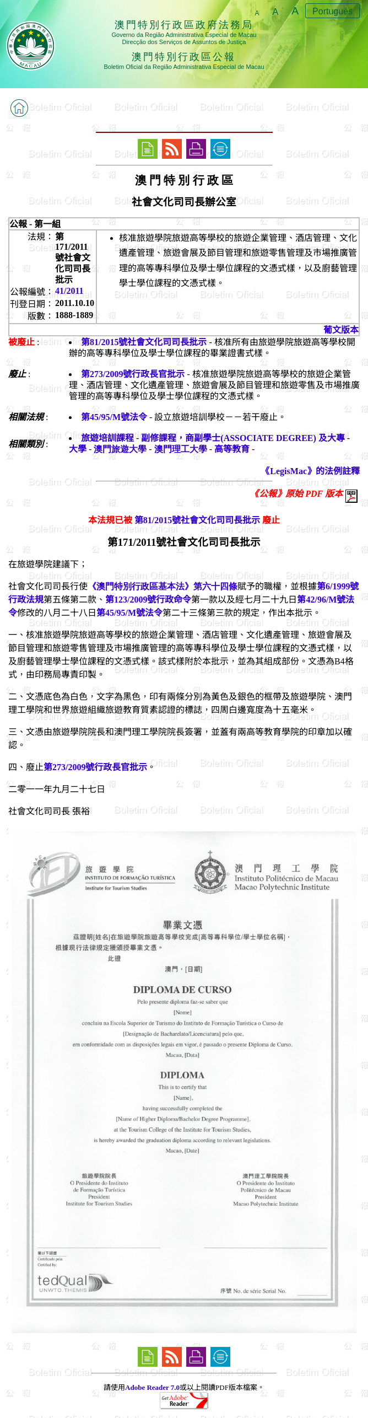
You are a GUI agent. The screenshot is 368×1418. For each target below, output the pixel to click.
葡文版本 (341, 330)
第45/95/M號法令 (114, 417)
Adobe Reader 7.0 (152, 1387)
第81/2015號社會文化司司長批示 (144, 342)
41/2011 (69, 291)
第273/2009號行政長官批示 (133, 374)
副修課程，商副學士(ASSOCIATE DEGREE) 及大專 (243, 438)
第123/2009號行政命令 (148, 599)
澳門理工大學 (180, 449)
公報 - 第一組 (35, 224)
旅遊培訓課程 (107, 438)
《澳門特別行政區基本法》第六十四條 (162, 586)
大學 (77, 449)
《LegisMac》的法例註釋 (310, 471)
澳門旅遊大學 (120, 449)
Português (332, 11)
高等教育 (232, 449)
